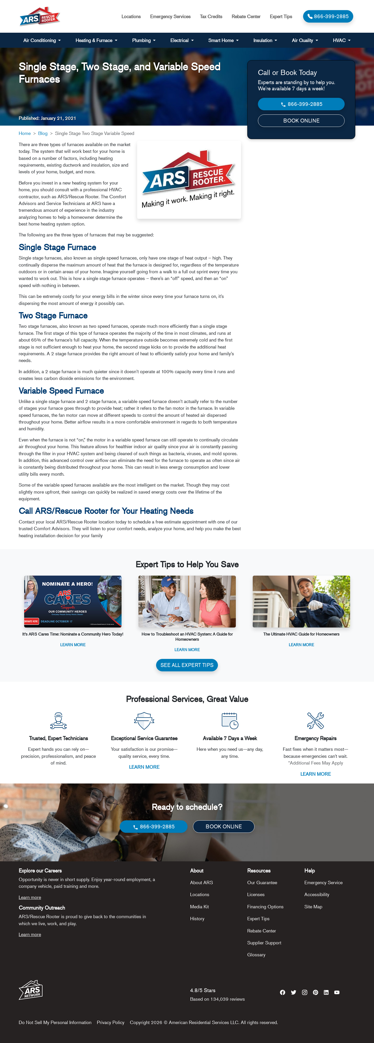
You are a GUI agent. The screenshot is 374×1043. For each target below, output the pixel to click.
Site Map (313, 906)
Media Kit (199, 906)
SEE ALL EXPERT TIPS (187, 665)
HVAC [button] (340, 40)
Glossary (256, 954)
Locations (131, 16)
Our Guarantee (262, 882)
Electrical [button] (180, 40)
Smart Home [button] (221, 40)
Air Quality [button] (303, 40)
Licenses (256, 894)
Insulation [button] (263, 40)
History (197, 918)
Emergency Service (323, 882)
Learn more (30, 897)
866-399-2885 (301, 104)
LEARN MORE (144, 767)
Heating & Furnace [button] (94, 40)
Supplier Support (264, 942)
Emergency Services (170, 16)
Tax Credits (211, 16)
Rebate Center (246, 16)
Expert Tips (281, 16)
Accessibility (316, 894)
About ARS (201, 882)
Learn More (72, 644)
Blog (43, 133)
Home (25, 133)
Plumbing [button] (142, 40)
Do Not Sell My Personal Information (55, 1022)
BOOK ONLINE (301, 120)
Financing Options (265, 906)
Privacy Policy (110, 1022)
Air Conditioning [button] (40, 40)
